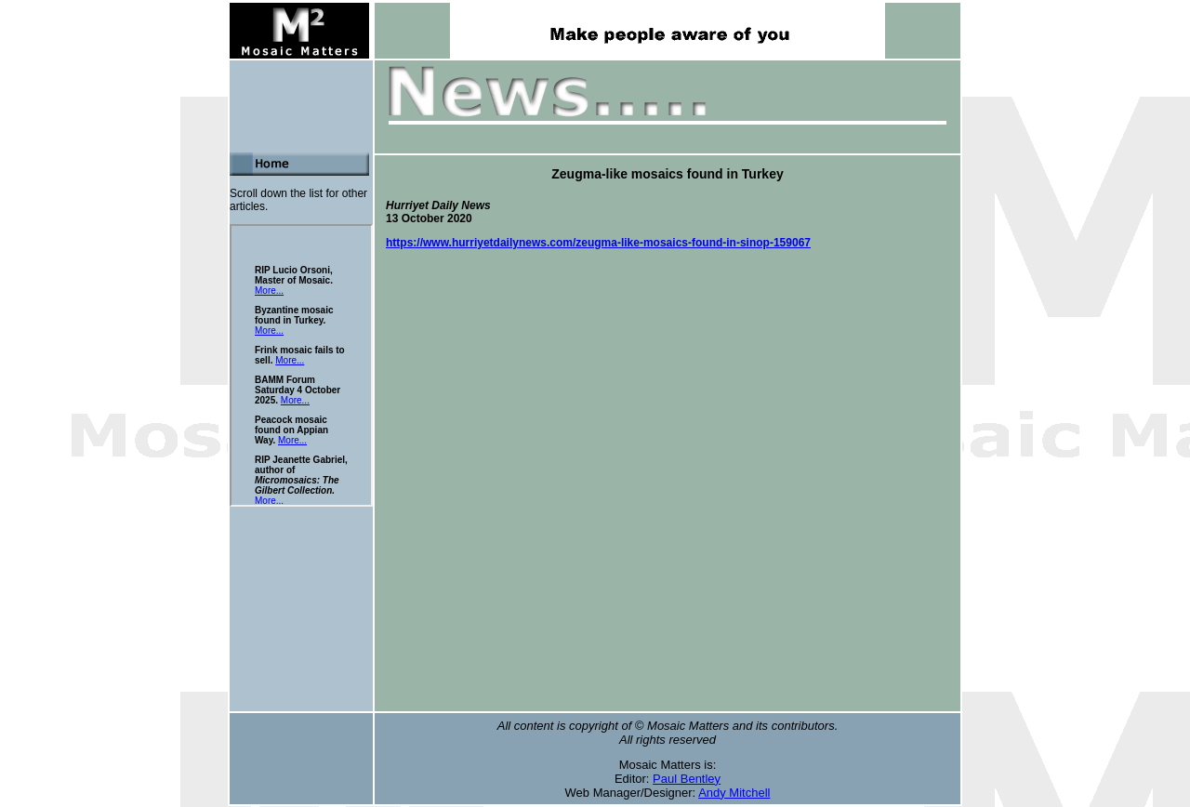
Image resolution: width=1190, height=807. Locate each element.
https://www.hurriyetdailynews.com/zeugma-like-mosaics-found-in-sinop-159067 (598, 242)
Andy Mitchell (734, 793)
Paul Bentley (687, 779)
